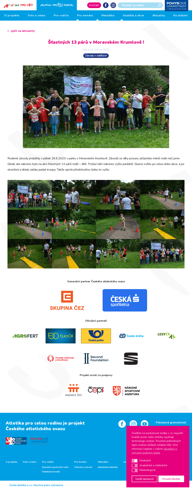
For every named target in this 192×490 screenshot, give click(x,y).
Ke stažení (180, 15)
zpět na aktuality (23, 31)
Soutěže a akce (133, 15)
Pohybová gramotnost (171, 422)
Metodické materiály (108, 467)
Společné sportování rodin (55, 467)
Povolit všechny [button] (171, 478)
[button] (135, 461)
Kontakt (94, 5)
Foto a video (36, 15)
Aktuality (158, 15)
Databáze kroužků (51, 472)
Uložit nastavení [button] (144, 478)
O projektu (12, 15)
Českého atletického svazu (35, 429)
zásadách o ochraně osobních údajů (154, 451)
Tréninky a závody (83, 467)
